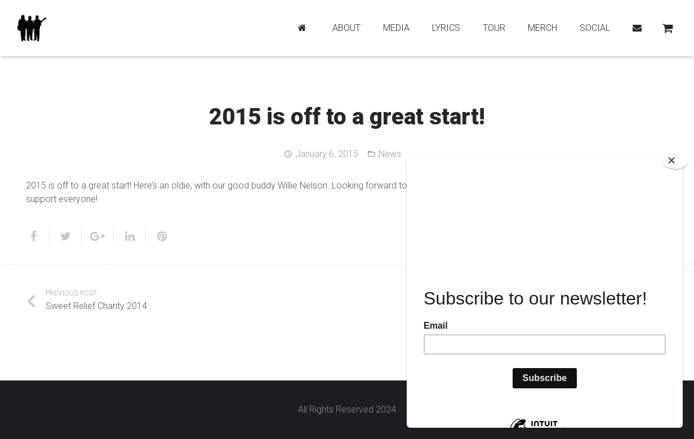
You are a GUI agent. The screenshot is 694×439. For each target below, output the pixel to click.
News (390, 154)
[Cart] (667, 28)
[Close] (675, 160)
